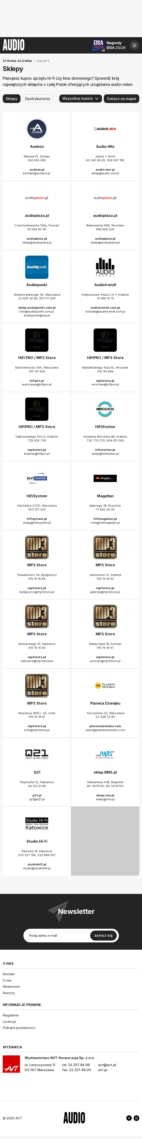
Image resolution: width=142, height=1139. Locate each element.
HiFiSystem (37, 496)
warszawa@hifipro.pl (37, 384)
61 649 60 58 (36, 229)
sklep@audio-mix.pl (105, 173)
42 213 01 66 (37, 786)
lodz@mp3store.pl (37, 730)
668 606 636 (105, 229)
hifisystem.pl (37, 519)
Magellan (105, 496)
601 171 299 (47, 298)
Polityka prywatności (19, 1028)
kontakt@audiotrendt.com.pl (105, 311)
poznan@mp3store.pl (105, 661)
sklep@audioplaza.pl (37, 242)
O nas (7, 980)
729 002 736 (37, 440)
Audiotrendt (105, 284)
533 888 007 (46, 855)
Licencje (9, 1021)
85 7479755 (114, 786)
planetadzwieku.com (105, 726)
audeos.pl (37, 169)
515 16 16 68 (36, 578)
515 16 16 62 (105, 578)
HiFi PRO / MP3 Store (37, 357)
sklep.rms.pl (105, 795)
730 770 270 (96, 440)
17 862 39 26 (105, 509)
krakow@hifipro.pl (37, 453)
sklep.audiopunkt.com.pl (37, 307)
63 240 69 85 (95, 160)
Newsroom (11, 986)
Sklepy (11, 98)
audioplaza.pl (37, 215)
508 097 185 (116, 160)
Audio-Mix (105, 146)
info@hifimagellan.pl (105, 522)
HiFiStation (105, 426)
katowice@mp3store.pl (37, 661)
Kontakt (9, 974)
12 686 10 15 (105, 298)
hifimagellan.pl (105, 519)
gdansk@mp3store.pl (105, 592)
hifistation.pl (105, 449)
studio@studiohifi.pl (37, 868)
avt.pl (102, 1069)
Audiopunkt (36, 284)
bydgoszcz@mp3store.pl (36, 592)
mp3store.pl (105, 380)
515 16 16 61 (37, 717)
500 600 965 (37, 160)
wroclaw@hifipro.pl (105, 384)
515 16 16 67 (105, 647)
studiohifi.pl (36, 864)
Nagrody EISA (116, 45)
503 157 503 (37, 509)
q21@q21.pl (37, 799)
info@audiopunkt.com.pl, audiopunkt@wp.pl (37, 313)
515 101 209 (37, 371)
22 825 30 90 (27, 298)
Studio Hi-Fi (36, 841)
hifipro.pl (37, 380)
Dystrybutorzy (37, 98)
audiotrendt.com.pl (105, 307)
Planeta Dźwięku (105, 703)
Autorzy (9, 992)
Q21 (37, 772)
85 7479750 (95, 786)
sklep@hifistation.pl (105, 453)
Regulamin (11, 1015)
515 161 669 (105, 371)
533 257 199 (27, 855)
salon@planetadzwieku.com (105, 730)
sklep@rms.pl (105, 799)
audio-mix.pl (105, 169)
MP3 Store (37, 565)
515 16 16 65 (36, 647)
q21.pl (36, 795)
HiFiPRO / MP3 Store (105, 357)
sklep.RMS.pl (105, 772)
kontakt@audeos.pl (36, 173)
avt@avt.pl (107, 1064)
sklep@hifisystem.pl (37, 522)
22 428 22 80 (105, 717)
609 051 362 (115, 440)
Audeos (37, 146)
